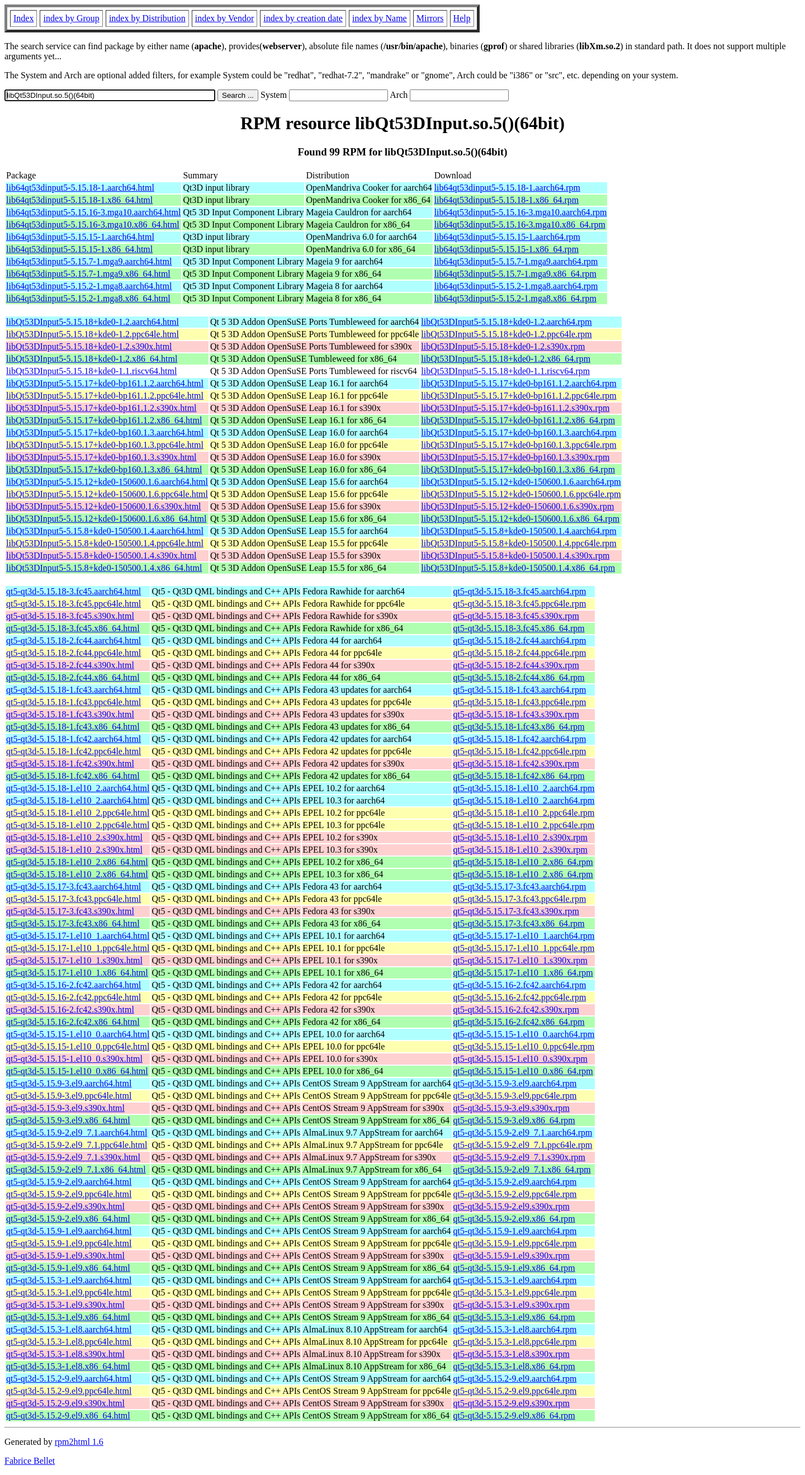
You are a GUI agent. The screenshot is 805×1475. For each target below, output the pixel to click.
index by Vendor (224, 18)
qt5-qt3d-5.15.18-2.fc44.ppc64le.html (73, 653)
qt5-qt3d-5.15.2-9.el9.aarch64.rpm (515, 1378)
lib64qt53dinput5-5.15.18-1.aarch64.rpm (507, 187)
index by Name (379, 18)
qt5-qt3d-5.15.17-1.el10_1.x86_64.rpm (523, 972)
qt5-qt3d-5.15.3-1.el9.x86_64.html (68, 1317)
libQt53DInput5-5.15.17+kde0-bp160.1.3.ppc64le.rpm (518, 445)
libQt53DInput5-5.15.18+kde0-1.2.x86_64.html (91, 358)
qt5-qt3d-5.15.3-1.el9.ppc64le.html (68, 1292)
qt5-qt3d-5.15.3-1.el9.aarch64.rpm (515, 1280)
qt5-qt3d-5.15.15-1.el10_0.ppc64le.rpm (524, 1046)
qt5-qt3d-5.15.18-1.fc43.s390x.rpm (516, 714)
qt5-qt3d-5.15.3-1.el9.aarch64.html (68, 1280)
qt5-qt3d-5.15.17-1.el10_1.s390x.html (74, 960)
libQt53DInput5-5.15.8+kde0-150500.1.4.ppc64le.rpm (518, 543)
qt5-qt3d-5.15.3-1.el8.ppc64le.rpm (515, 1341)
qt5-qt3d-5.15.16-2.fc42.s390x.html (70, 1009)
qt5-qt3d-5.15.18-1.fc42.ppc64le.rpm (519, 751)
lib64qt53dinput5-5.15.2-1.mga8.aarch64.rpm (516, 286)
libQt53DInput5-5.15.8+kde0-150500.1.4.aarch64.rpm (518, 531)
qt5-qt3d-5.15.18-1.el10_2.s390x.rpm (520, 837)
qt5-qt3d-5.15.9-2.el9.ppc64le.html (68, 1194)
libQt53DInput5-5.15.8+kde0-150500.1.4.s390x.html (101, 555)
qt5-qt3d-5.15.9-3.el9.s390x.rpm (511, 1108)
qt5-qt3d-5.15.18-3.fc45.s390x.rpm (516, 616)
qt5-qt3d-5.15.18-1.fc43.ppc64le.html (73, 702)
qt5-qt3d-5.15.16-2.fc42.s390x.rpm (516, 1009)
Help (462, 18)
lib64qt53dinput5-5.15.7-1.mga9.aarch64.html (89, 261)
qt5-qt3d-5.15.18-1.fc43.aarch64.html (73, 689)
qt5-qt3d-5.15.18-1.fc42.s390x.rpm (516, 763)
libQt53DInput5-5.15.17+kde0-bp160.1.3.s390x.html (101, 457)
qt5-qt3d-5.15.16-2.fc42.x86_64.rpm (519, 1022)
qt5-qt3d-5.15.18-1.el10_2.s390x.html (74, 837)
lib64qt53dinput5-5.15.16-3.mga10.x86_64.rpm (519, 224)
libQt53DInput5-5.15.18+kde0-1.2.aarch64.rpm (506, 322)
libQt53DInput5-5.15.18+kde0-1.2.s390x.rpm (503, 346)
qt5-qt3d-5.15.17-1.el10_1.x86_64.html (77, 972)
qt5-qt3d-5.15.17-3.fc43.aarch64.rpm (519, 886)
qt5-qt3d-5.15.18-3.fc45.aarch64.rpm (519, 591)
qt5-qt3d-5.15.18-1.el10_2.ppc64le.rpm (524, 812)
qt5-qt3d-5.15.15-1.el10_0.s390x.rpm (520, 1058)
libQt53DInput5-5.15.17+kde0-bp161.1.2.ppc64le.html (104, 395)
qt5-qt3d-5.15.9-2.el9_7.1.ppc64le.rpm (523, 1145)
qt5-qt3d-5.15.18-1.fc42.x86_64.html (73, 776)
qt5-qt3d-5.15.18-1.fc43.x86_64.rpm (519, 726)
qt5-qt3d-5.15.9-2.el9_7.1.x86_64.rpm (522, 1169)
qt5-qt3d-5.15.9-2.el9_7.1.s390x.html (73, 1157)
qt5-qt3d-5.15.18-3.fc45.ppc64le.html (73, 603)
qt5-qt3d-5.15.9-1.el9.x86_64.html (68, 1268)
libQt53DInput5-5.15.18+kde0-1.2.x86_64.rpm (505, 358)
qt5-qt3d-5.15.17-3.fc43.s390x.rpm (516, 911)
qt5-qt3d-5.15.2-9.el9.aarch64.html (68, 1378)
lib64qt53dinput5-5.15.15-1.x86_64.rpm (506, 249)
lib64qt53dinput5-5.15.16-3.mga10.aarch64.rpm (520, 212)
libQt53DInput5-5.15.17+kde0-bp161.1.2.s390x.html (101, 408)
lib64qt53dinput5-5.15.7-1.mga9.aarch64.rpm (516, 261)
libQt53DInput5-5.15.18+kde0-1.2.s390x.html (89, 346)
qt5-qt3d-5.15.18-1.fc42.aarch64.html (73, 739)
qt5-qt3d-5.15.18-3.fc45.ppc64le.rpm (519, 603)
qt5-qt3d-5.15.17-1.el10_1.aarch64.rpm (524, 935)
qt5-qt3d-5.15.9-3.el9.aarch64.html (68, 1083)
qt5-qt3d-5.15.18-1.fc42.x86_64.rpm (519, 776)
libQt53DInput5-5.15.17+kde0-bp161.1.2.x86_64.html (104, 420)
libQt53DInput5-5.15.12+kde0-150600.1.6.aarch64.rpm (521, 481)
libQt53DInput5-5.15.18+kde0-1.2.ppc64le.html (92, 334)
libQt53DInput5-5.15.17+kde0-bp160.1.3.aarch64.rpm (518, 432)
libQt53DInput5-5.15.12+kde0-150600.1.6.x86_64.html (106, 518)
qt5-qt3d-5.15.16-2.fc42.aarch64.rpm (519, 985)
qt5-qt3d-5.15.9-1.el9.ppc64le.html (68, 1243)
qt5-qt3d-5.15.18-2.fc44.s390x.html (70, 665)
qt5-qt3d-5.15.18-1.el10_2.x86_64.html (77, 862)
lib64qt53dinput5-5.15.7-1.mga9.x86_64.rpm (515, 273)
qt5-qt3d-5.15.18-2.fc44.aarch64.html (73, 640)
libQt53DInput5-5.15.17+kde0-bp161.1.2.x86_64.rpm (518, 420)
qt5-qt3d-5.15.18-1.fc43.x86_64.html (73, 726)
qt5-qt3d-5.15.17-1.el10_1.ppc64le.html (77, 948)
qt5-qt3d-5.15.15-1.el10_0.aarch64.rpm (524, 1034)
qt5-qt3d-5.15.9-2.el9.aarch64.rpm (515, 1181)
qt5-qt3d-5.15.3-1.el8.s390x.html (65, 1354)
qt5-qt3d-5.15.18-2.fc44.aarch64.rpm (519, 640)
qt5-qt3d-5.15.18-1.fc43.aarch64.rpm (519, 689)
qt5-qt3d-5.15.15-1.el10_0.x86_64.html (77, 1071)
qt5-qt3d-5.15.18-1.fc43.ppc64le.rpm (519, 702)
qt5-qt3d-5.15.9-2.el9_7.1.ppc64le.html (76, 1145)
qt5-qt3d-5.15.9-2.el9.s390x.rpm (511, 1206)
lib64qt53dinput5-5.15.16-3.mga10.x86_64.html (92, 224)
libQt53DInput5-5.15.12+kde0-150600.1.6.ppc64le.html (107, 494)
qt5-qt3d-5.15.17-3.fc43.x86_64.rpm (519, 923)
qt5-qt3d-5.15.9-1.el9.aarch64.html (68, 1231)
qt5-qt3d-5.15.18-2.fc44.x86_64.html (73, 677)
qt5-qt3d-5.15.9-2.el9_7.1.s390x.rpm (519, 1157)
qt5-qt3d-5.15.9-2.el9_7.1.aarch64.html (76, 1132)
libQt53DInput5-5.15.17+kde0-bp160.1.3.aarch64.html (104, 432)
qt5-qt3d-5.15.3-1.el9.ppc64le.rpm (515, 1292)
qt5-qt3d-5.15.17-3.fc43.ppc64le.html (73, 899)
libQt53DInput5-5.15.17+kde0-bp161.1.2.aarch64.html (104, 383)
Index (23, 18)
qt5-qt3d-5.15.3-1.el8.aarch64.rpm (515, 1329)
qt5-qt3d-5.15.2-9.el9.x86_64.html (68, 1415)
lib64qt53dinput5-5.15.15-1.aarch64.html (80, 237)
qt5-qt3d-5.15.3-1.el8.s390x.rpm (511, 1354)
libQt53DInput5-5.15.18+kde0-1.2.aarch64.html (92, 322)
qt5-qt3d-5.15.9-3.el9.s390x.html (65, 1108)
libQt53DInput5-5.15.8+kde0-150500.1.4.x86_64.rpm (518, 568)
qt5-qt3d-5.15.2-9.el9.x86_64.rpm (514, 1415)
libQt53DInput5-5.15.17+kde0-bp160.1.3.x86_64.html (104, 469)
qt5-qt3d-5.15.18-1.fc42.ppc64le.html (73, 751)
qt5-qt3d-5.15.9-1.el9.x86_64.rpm (514, 1268)
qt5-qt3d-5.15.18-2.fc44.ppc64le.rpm (519, 653)
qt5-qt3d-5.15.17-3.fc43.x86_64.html (73, 923)
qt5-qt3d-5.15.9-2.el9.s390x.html (65, 1206)
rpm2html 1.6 (79, 1441)
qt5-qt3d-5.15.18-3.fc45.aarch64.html (73, 591)
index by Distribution (147, 18)
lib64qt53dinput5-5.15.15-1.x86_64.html (79, 249)
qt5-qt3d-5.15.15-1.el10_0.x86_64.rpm (523, 1071)
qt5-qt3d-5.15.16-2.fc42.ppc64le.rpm (519, 997)
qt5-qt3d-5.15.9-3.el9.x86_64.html (68, 1120)
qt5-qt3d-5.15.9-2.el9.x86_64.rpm (514, 1218)
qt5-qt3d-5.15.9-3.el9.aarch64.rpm (515, 1083)
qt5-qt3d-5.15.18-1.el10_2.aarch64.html (77, 788)
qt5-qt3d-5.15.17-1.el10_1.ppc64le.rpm (524, 948)
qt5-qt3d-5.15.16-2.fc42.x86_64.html (73, 1022)
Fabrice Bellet (29, 1460)
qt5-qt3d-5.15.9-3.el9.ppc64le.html (68, 1095)
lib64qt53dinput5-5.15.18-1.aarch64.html (80, 187)
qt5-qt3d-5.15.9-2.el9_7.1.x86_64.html (76, 1169)
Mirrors (430, 18)
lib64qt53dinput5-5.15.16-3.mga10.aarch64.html (93, 212)
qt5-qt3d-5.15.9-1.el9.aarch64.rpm (515, 1231)
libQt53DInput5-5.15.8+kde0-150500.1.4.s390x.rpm (515, 555)
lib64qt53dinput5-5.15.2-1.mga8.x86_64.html (88, 298)
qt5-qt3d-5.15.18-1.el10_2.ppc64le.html (77, 812)
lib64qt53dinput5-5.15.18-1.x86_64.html (79, 200)
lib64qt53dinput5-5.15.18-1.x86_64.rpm (506, 200)
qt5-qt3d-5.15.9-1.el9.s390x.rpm (511, 1255)
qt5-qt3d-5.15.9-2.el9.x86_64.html (68, 1218)
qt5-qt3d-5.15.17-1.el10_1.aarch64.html (77, 935)
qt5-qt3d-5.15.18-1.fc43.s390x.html (70, 714)
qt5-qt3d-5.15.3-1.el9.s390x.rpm (511, 1304)
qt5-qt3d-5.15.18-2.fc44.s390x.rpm (516, 665)
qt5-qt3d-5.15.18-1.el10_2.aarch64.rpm (524, 788)
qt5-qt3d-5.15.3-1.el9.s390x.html (65, 1304)
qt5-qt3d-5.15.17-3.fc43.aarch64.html (73, 886)
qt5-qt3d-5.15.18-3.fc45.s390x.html (70, 616)
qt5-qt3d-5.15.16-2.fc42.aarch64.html (73, 985)
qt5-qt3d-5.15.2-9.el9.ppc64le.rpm (515, 1391)
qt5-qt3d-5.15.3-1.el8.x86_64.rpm (514, 1366)
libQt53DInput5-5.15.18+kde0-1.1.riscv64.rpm (505, 371)
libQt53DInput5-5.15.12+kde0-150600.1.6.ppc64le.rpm (521, 494)
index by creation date (303, 18)
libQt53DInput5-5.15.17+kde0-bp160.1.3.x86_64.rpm (518, 469)
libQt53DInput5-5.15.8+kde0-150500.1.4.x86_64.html (104, 568)
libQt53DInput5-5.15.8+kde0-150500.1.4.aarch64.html (104, 531)
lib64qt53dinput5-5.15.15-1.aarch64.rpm (507, 237)
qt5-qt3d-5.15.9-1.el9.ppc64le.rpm (515, 1243)
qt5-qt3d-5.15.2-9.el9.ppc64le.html (68, 1391)
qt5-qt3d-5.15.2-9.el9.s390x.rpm (511, 1403)
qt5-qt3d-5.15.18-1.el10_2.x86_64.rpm (523, 862)
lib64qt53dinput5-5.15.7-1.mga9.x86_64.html (88, 273)
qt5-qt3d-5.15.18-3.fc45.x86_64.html (73, 628)
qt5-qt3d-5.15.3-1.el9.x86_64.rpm (514, 1317)
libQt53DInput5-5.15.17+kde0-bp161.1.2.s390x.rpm (515, 408)
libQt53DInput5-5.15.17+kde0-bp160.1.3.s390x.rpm (515, 457)
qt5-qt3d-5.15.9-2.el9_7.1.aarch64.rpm (523, 1132)
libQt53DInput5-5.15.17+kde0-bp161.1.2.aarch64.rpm (518, 383)
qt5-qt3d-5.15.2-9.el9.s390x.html (65, 1403)
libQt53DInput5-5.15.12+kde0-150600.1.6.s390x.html (103, 506)
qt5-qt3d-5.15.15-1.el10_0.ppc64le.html (77, 1046)
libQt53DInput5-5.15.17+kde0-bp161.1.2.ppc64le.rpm (518, 395)
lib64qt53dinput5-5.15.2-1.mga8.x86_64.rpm (515, 298)
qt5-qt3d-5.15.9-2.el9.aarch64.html (68, 1181)
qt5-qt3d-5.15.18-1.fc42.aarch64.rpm (519, 739)
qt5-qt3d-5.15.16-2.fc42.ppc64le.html (73, 997)
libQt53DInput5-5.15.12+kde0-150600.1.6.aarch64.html (107, 481)
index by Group (71, 18)
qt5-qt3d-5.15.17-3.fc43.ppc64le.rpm (519, 899)
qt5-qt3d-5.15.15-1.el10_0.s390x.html (74, 1058)
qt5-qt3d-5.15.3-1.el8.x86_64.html (68, 1366)
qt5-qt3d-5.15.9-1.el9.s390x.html (65, 1255)
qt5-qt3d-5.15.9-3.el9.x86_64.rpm (514, 1120)
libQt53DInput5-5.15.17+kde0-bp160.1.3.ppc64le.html (104, 445)
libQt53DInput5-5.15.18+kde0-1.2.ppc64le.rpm (506, 334)
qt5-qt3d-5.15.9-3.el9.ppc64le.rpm (515, 1095)
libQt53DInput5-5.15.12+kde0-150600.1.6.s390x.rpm (517, 506)
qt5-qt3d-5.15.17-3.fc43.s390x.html (70, 911)
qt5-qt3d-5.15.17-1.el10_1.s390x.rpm (520, 960)
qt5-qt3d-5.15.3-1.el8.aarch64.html (68, 1329)
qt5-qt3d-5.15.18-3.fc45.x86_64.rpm (519, 628)
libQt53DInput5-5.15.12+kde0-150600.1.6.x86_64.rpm (520, 518)
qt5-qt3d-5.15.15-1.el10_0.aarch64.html (77, 1034)
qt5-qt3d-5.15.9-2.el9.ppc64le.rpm (515, 1194)
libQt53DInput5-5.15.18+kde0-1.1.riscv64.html (91, 371)
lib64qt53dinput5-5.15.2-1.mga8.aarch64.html (89, 286)
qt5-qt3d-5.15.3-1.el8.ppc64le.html (68, 1341)
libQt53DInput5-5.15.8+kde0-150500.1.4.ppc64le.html (104, 543)
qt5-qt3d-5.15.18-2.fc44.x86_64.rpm (519, 677)
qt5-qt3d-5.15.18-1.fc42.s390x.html (70, 763)
